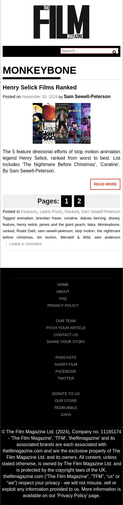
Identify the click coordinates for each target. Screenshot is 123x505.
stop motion (85, 231)
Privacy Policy (62, 305)
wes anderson (107, 237)
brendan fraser (48, 218)
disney (114, 218)
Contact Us (66, 335)
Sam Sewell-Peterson (87, 96)
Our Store (66, 400)
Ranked (71, 211)
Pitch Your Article (66, 328)
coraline (71, 218)
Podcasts (66, 357)
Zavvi (65, 414)
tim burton (46, 237)
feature (8, 224)
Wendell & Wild (75, 237)
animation (25, 218)
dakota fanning (93, 218)
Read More (105, 184)
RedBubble (65, 407)
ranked (8, 231)
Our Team (66, 321)
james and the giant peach (62, 224)
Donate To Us (66, 394)
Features (29, 211)
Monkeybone (108, 224)
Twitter (66, 378)
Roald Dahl (25, 231)
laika (91, 224)
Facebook (66, 371)
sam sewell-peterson (55, 231)
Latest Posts (51, 211)
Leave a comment (25, 243)
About (62, 291)
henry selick (27, 224)
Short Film (65, 364)
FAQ (63, 298)
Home (63, 284)
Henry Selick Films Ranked (40, 87)
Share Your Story (66, 342)
